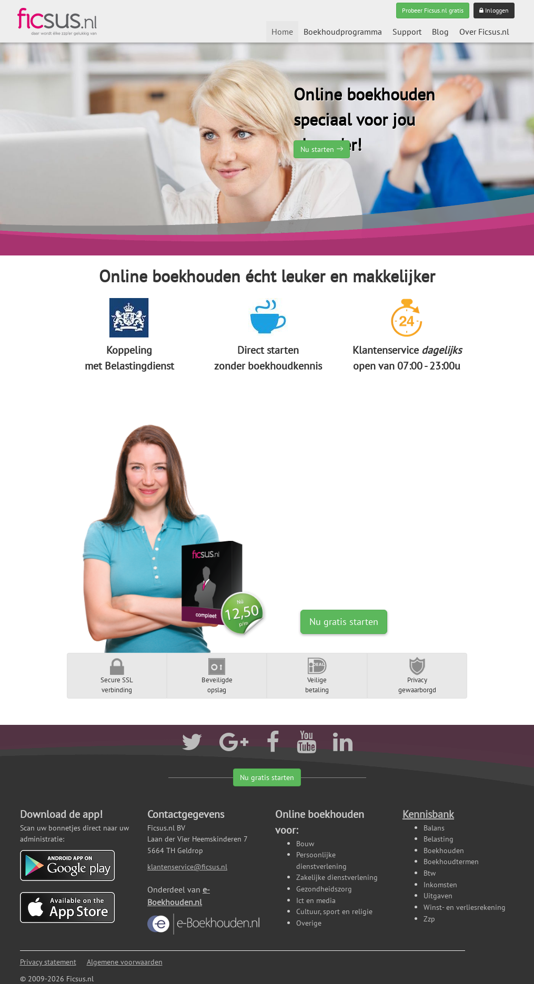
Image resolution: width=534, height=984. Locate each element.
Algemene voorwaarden (125, 962)
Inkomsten (440, 884)
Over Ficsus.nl (484, 31)
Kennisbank (428, 814)
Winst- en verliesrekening (465, 907)
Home (282, 31)
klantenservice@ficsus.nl (187, 867)
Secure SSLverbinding (116, 675)
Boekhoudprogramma (343, 31)
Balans (434, 828)
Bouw (305, 843)
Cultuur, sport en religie (334, 911)
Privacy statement (48, 962)
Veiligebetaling (317, 675)
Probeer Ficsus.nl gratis (433, 10)
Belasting (439, 839)
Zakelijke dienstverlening (337, 877)
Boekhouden (444, 850)
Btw (430, 873)
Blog (440, 31)
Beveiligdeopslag (217, 675)
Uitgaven (438, 895)
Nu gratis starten (343, 622)
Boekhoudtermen (451, 861)
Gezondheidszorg (324, 889)
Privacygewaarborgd (417, 675)
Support (406, 31)
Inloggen (494, 10)
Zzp (429, 919)
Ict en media (316, 900)
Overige (308, 923)
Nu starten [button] (317, 149)
